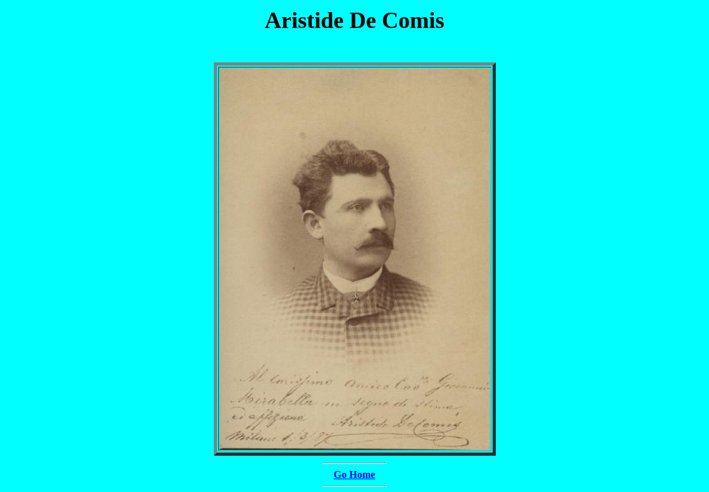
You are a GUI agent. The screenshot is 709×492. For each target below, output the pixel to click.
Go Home (354, 474)
